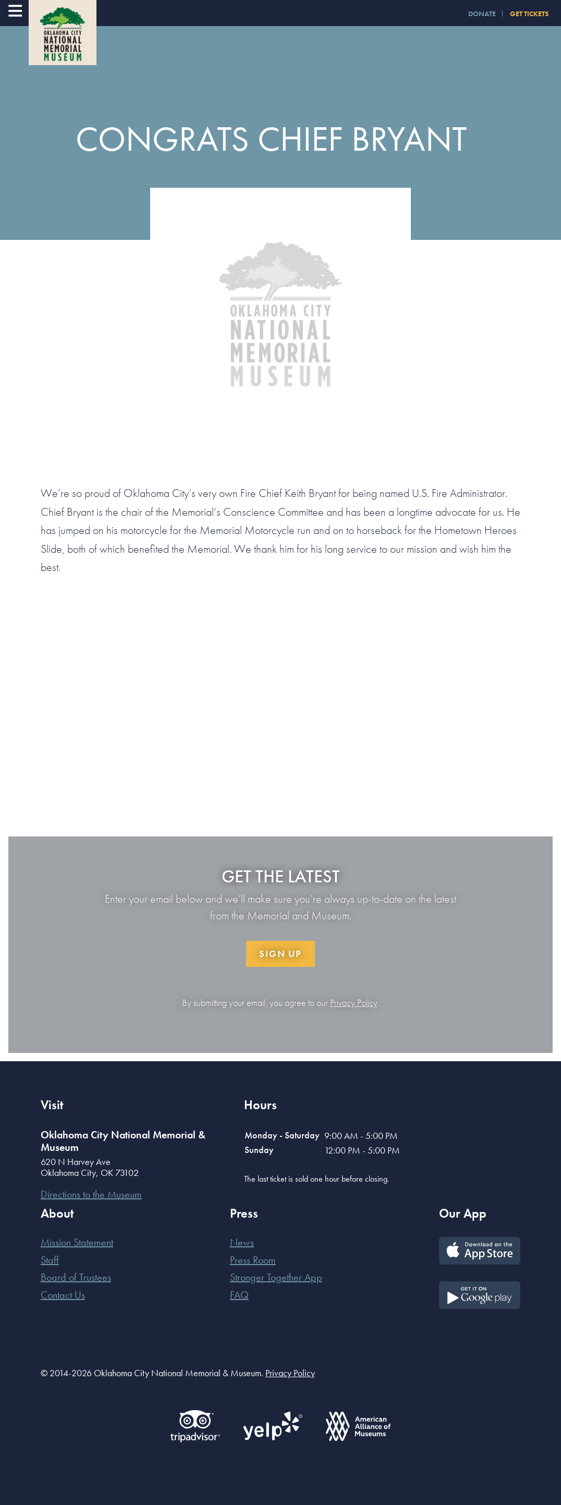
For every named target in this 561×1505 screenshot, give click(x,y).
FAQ (239, 1295)
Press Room (253, 1260)
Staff (50, 1260)
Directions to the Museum (91, 1194)
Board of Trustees (76, 1277)
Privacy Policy (353, 1003)
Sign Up (280, 954)
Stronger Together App (276, 1277)
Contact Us (63, 1295)
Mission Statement (77, 1242)
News (242, 1242)
